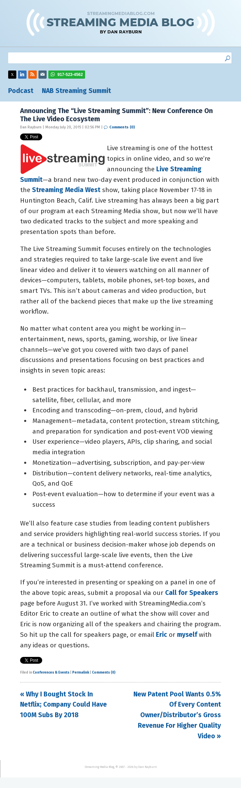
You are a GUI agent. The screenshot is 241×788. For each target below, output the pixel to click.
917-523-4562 (70, 74)
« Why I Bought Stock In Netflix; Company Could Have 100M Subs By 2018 (63, 704)
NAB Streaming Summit (76, 91)
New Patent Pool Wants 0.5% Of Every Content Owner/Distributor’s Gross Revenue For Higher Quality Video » (177, 715)
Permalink (80, 673)
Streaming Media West (66, 190)
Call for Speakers (191, 593)
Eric (161, 635)
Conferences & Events (51, 673)
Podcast (20, 91)
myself (187, 635)
